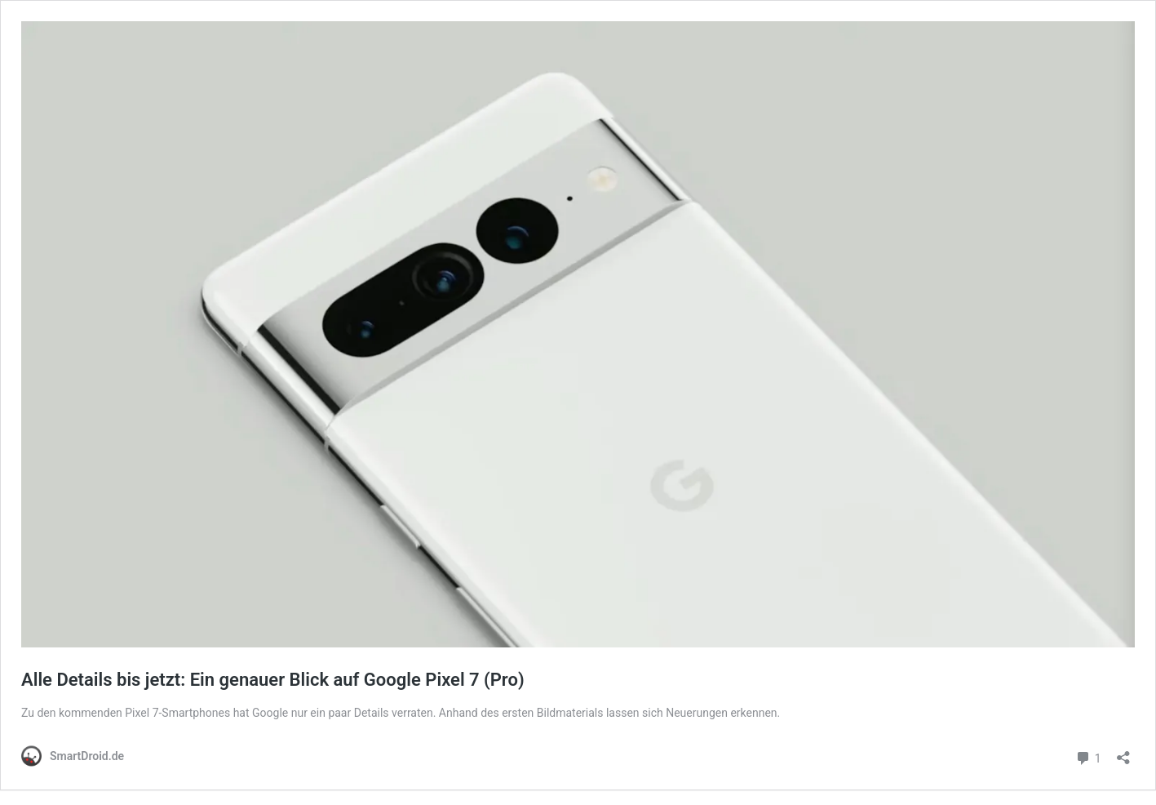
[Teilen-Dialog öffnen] (1123, 752)
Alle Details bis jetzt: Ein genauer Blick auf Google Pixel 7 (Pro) (273, 679)
